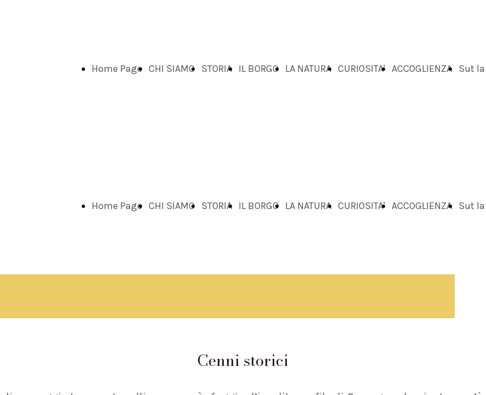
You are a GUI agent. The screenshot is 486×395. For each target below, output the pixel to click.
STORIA (216, 69)
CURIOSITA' (361, 69)
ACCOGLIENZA (422, 69)
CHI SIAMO (172, 69)
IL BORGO (259, 69)
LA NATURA (308, 69)
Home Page (117, 69)
